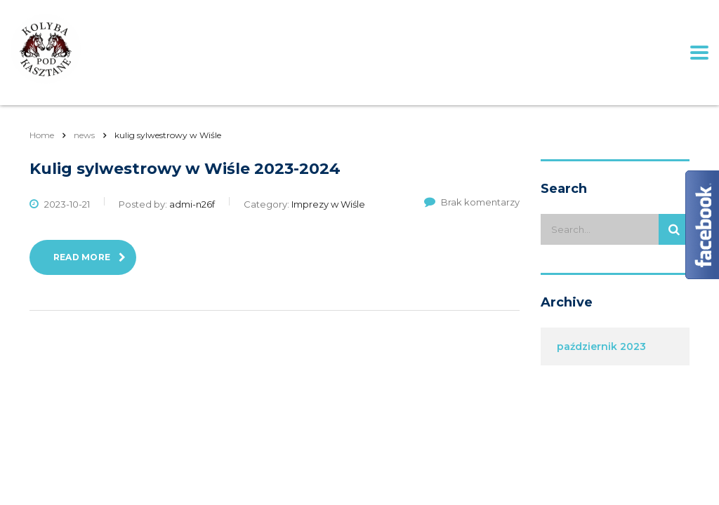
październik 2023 (601, 346)
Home (41, 135)
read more (89, 257)
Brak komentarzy (472, 202)
